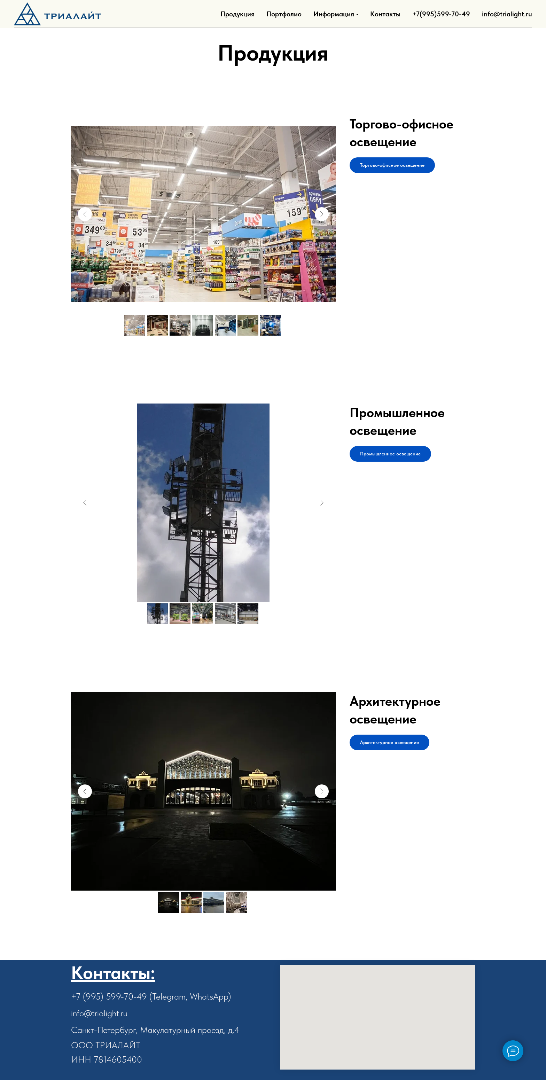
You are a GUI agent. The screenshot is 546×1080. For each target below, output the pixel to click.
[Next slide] (322, 214)
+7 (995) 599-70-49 (109, 996)
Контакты (385, 14)
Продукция (237, 14)
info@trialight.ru (507, 14)
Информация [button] (333, 14)
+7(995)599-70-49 (441, 14)
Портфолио (284, 14)
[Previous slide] (85, 214)
